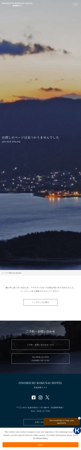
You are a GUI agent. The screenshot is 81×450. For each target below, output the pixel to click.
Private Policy (42, 438)
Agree (40, 444)
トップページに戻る (40, 302)
